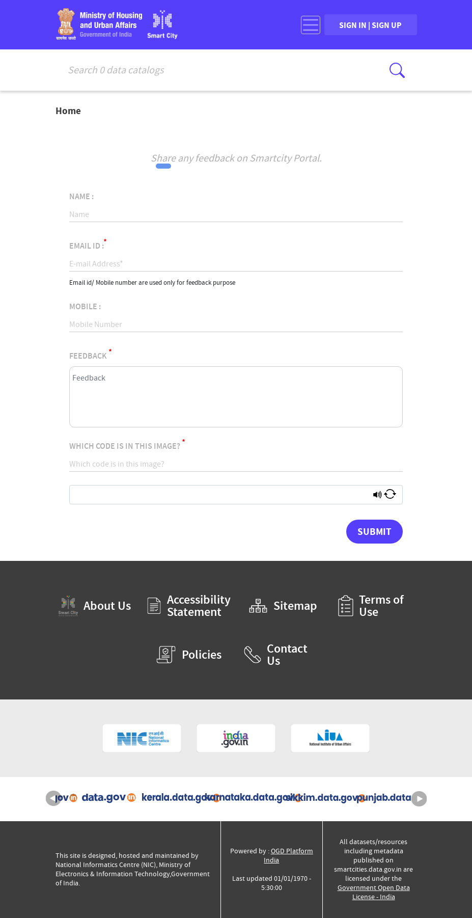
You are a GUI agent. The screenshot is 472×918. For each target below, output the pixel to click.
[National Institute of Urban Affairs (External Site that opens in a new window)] (330, 738)
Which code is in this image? (127, 444)
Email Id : (88, 244)
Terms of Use (371, 605)
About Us (95, 606)
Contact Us (276, 654)
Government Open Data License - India (374, 892)
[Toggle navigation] (310, 25)
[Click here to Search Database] (397, 70)
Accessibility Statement (189, 605)
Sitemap (283, 606)
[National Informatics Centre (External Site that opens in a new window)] (141, 738)
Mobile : (85, 307)
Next (419, 799)
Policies (188, 654)
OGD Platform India (288, 855)
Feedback (90, 354)
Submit (374, 531)
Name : (81, 197)
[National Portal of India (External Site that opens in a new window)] (236, 738)
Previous (53, 799)
